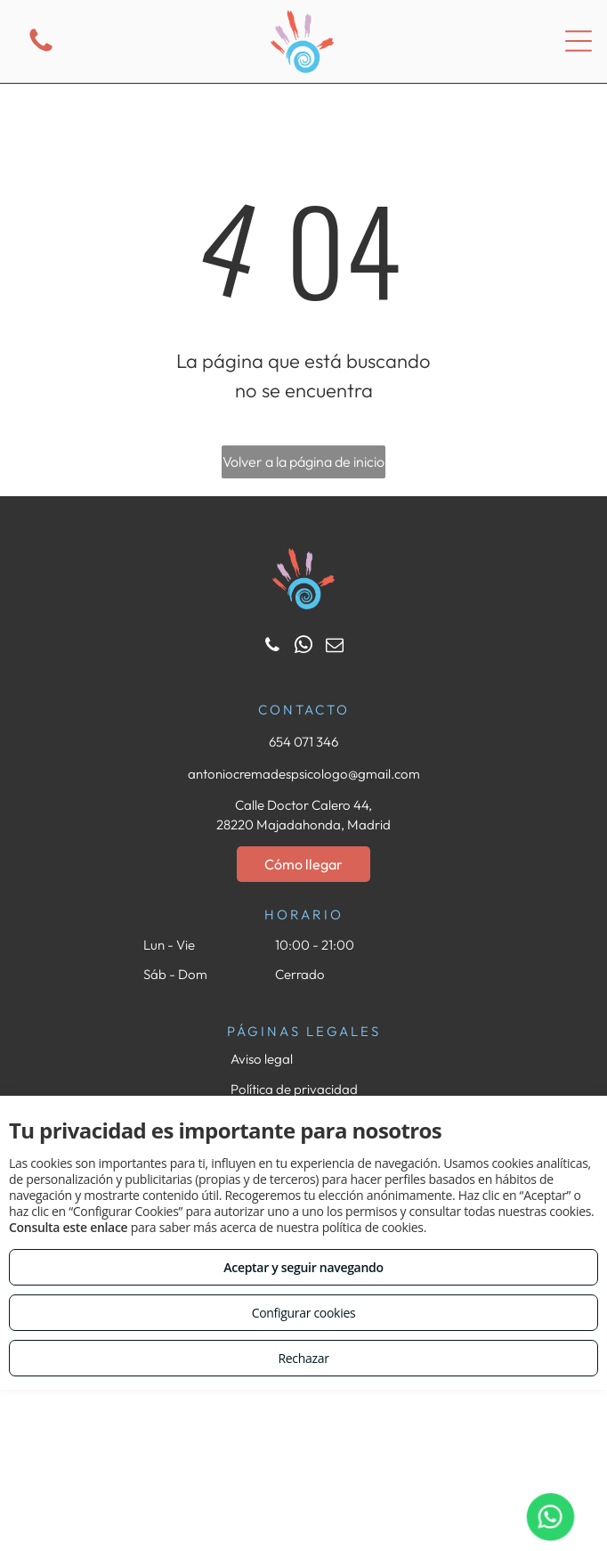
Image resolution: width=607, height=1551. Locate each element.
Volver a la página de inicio (303, 461)
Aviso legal (262, 1058)
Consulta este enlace (68, 1227)
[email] (334, 647)
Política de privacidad (294, 1089)
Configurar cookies (304, 1312)
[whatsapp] (303, 647)
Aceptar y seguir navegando (303, 1267)
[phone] (272, 647)
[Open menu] (578, 41)
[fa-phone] (41, 50)
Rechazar (303, 1358)
